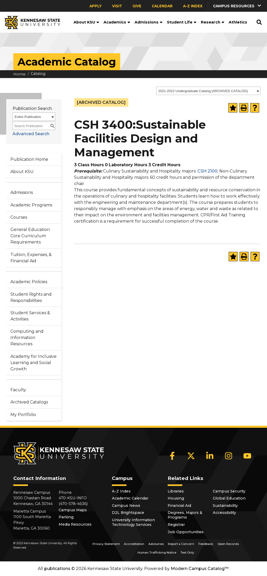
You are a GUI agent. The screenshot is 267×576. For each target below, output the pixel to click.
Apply (95, 6)
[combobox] (208, 91)
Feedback (205, 544)
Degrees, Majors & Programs (185, 515)
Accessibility (224, 512)
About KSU (86, 22)
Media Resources (75, 524)
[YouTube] (247, 455)
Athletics (238, 22)
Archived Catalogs (29, 402)
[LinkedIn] (210, 455)
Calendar (162, 6)
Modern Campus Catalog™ (200, 568)
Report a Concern (181, 544)
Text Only (187, 552)
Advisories (156, 544)
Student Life (182, 22)
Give (136, 6)
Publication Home (29, 159)
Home (19, 74)
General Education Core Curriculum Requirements (30, 236)
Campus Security (229, 491)
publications (57, 568)
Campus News (126, 505)
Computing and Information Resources (27, 337)
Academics (117, 22)
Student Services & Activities (30, 316)
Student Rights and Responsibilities (31, 297)
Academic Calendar (130, 498)
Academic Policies (28, 281)
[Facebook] (172, 455)
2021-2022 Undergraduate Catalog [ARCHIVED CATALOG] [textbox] (203, 91)
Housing (176, 498)
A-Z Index (193, 6)
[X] (191, 455)
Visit (117, 6)
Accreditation (134, 544)
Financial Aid (179, 505)
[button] (237, 6)
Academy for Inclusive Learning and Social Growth (33, 362)
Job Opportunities (186, 532)
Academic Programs (31, 205)
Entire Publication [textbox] (28, 117)
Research (212, 22)
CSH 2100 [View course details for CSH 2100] (207, 171)
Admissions (149, 22)
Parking (66, 517)
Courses (18, 217)
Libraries (176, 491)
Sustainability (225, 505)
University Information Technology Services (133, 522)
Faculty (18, 389)
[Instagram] (228, 455)
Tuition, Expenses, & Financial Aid (31, 257)
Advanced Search (31, 133)
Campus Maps (73, 510)
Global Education (229, 498)
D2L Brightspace (128, 512)
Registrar (176, 524)
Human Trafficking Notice (156, 552)
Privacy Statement (106, 544)
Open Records (228, 544)
